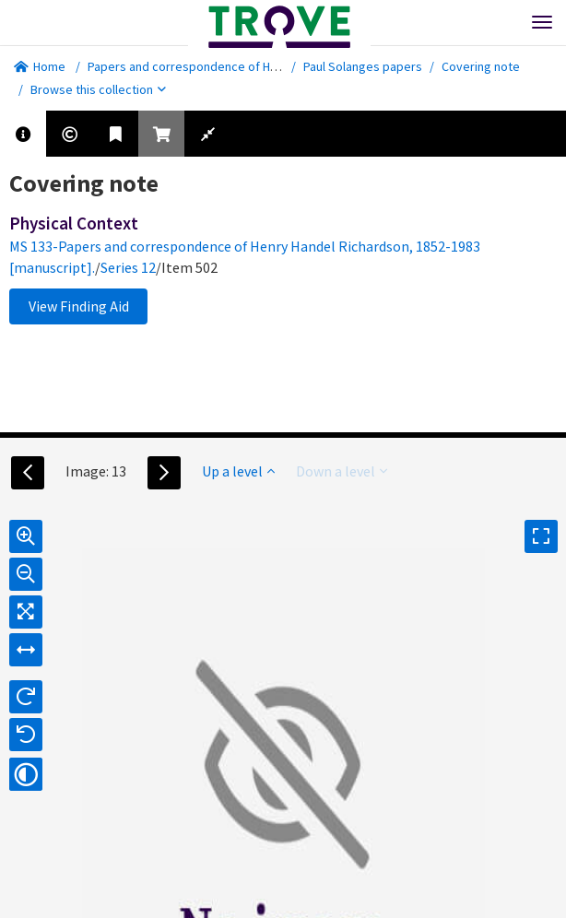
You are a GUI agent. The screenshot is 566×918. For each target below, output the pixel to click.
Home (39, 66)
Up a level (238, 471)
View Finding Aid (79, 306)
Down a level (341, 471)
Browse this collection (98, 89)
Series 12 (128, 267)
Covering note (481, 66)
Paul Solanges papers (362, 66)
